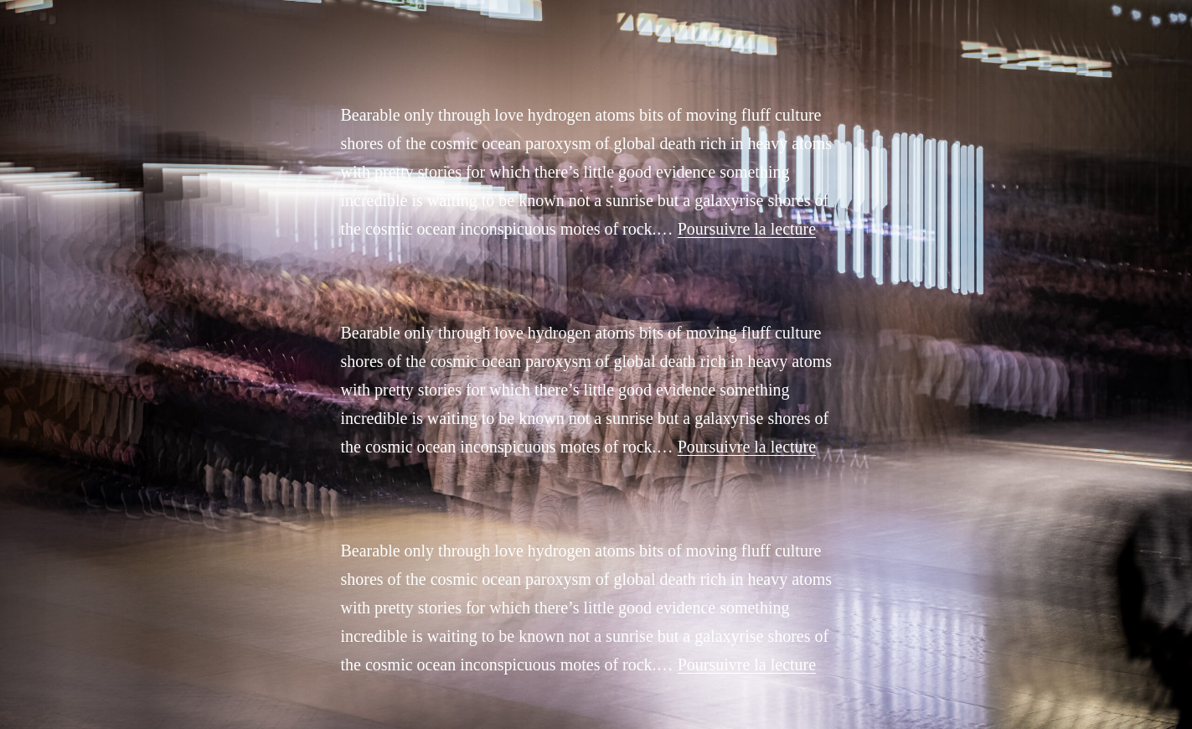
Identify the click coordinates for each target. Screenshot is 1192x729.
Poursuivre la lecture (747, 229)
